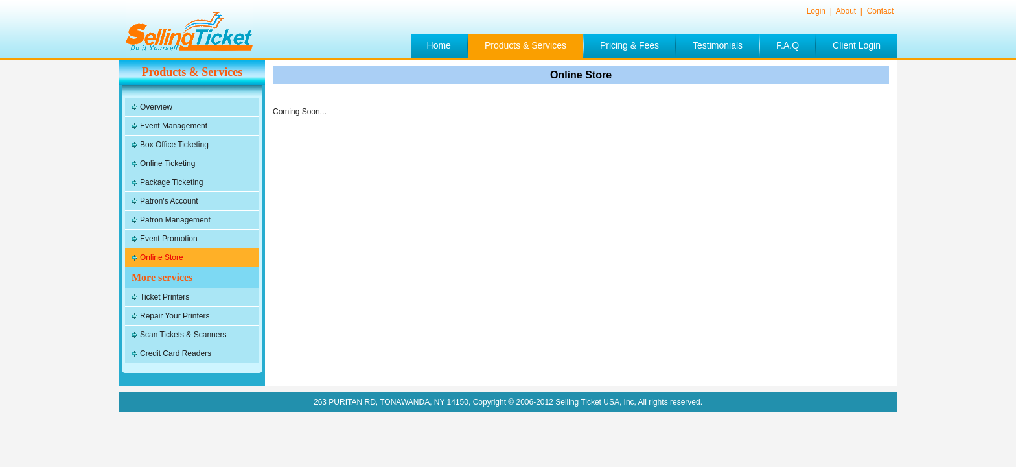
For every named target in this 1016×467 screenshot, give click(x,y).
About (847, 11)
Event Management (173, 125)
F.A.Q (787, 45)
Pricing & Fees (629, 45)
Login (817, 11)
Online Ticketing (167, 163)
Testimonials (718, 45)
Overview (156, 107)
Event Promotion (169, 238)
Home (439, 45)
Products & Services (525, 45)
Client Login (857, 45)
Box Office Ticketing (174, 144)
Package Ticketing (171, 182)
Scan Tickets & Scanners (183, 334)
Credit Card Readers (175, 353)
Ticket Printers (164, 297)
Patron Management (175, 219)
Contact (880, 11)
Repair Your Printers (174, 315)
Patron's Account (169, 201)
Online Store (161, 257)
